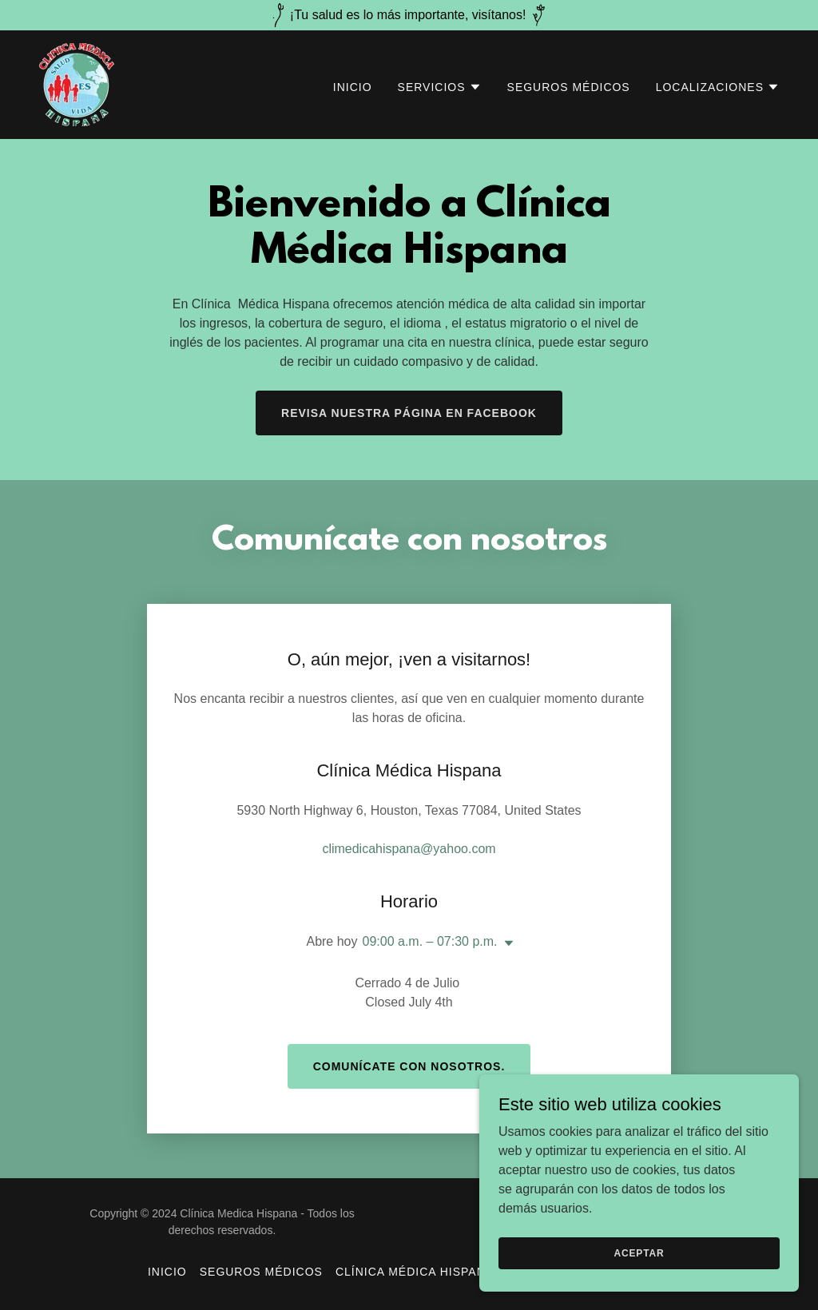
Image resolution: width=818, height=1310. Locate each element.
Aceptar (639, 1252)
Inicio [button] (167, 1271)
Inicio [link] (352, 87)
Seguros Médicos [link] (568, 87)
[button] (440, 87)
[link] (76, 83)
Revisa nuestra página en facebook (409, 413)
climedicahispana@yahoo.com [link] (408, 848)
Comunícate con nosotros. (409, 1066)
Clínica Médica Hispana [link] (415, 1271)
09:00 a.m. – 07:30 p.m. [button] (430, 941)
